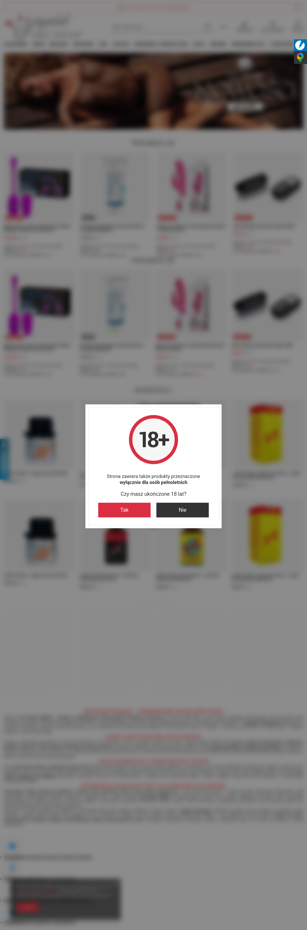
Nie (183, 510)
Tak (124, 510)
